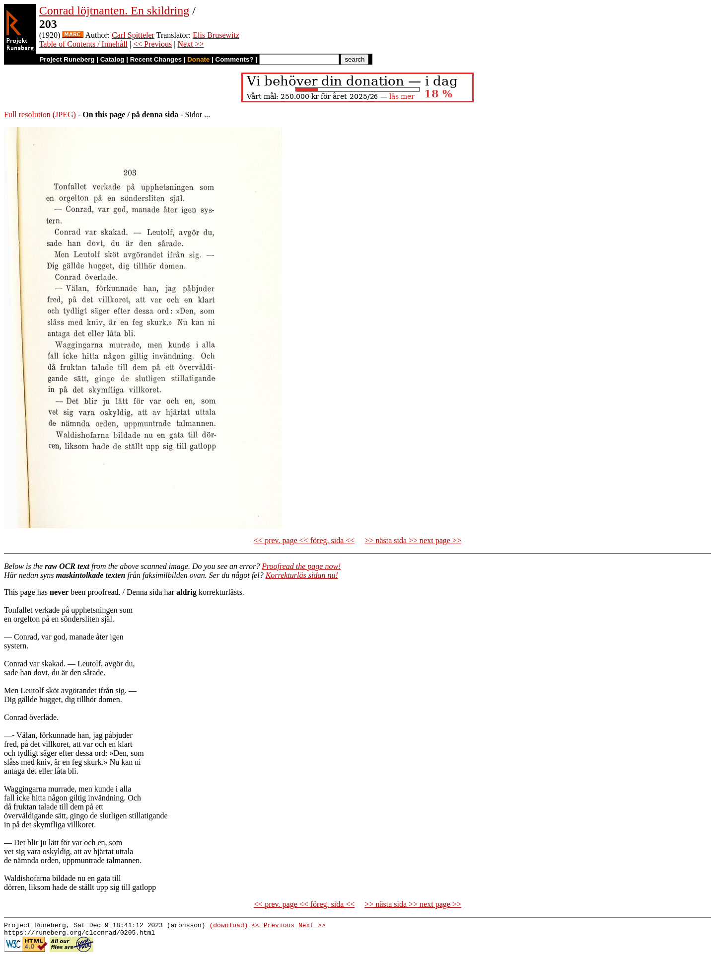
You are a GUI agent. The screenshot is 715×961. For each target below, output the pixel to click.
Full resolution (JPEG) (40, 114)
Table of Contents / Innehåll (83, 44)
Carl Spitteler (133, 35)
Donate (198, 59)
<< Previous (152, 44)
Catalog (112, 59)
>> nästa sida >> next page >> (412, 540)
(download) (228, 926)
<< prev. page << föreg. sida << (304, 540)
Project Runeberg (66, 59)
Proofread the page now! (301, 566)
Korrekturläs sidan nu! (302, 575)
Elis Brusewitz (216, 35)
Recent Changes (156, 59)
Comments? (234, 59)
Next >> (190, 44)
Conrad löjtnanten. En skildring (114, 10)
